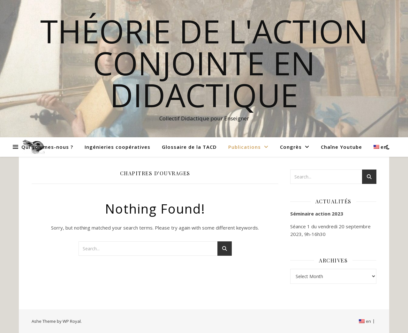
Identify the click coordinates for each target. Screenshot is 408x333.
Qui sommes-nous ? (47, 147)
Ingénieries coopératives (117, 147)
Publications (244, 147)
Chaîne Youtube (341, 147)
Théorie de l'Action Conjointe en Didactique (204, 63)
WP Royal (72, 321)
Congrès (291, 147)
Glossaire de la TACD (189, 147)
